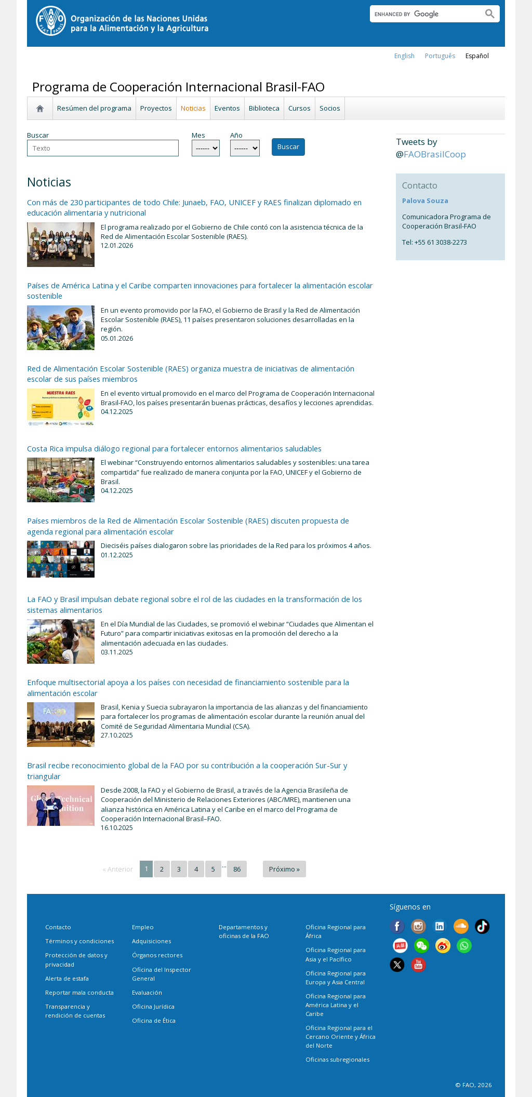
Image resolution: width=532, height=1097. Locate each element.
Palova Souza (425, 200)
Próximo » (284, 869)
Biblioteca (264, 108)
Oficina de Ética (154, 1020)
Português (440, 55)
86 (237, 869)
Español (477, 55)
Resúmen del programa (94, 108)
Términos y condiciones (79, 941)
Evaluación (147, 992)
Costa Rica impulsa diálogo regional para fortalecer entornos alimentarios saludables (174, 448)
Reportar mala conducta (79, 992)
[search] (422, 14)
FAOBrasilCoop (435, 154)
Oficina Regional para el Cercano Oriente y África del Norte (340, 1036)
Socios (330, 108)
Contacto (58, 927)
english (404, 55)
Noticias (193, 108)
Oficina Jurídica (153, 1006)
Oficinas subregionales (337, 1059)
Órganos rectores (157, 955)
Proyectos (156, 108)
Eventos (227, 108)
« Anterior (117, 869)
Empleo (143, 927)
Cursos (299, 108)
